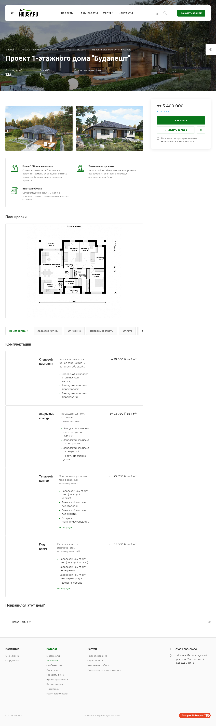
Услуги (92, 648)
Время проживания (57, 679)
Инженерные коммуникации (104, 670)
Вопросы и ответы (102, 330)
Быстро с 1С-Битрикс (193, 715)
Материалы (53, 655)
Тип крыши (52, 689)
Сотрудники (12, 660)
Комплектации (18, 330)
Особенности (54, 665)
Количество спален (57, 693)
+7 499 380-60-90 (185, 649)
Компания (12, 648)
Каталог (51, 648)
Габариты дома (55, 674)
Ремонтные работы (98, 665)
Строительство (95, 660)
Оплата (127, 330)
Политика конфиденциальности (101, 715)
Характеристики (48, 330)
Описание (74, 330)
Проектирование (97, 655)
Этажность (52, 660)
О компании (12, 655)
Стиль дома (52, 670)
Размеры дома (54, 684)
